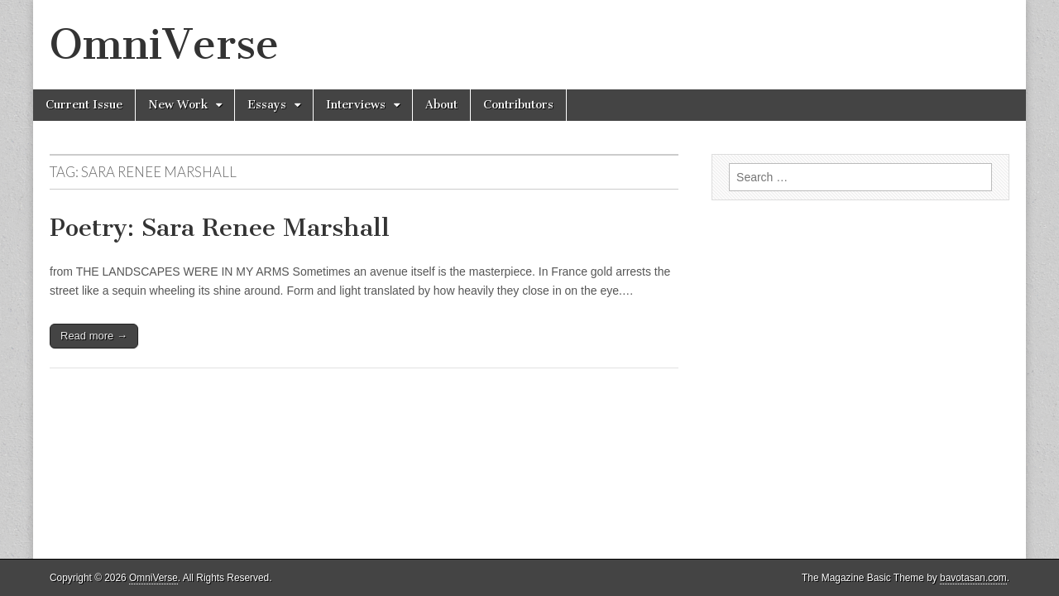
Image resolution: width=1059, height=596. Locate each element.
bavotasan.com (973, 578)
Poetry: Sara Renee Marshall (220, 228)
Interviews (356, 105)
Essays (266, 105)
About (441, 105)
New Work (178, 105)
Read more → (93, 335)
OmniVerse (164, 44)
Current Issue (84, 105)
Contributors (518, 105)
